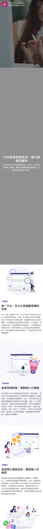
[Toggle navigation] (39, 4)
